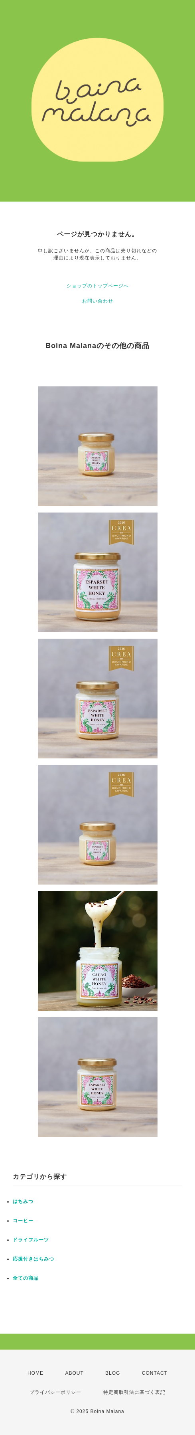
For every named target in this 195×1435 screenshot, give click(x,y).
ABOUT (74, 1373)
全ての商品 (26, 1278)
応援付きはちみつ (33, 1259)
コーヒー (23, 1220)
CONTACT (154, 1373)
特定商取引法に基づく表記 (134, 1392)
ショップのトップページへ (98, 286)
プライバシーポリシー (55, 1392)
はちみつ (23, 1201)
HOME (35, 1373)
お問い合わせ (97, 301)
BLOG (112, 1373)
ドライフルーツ (31, 1240)
